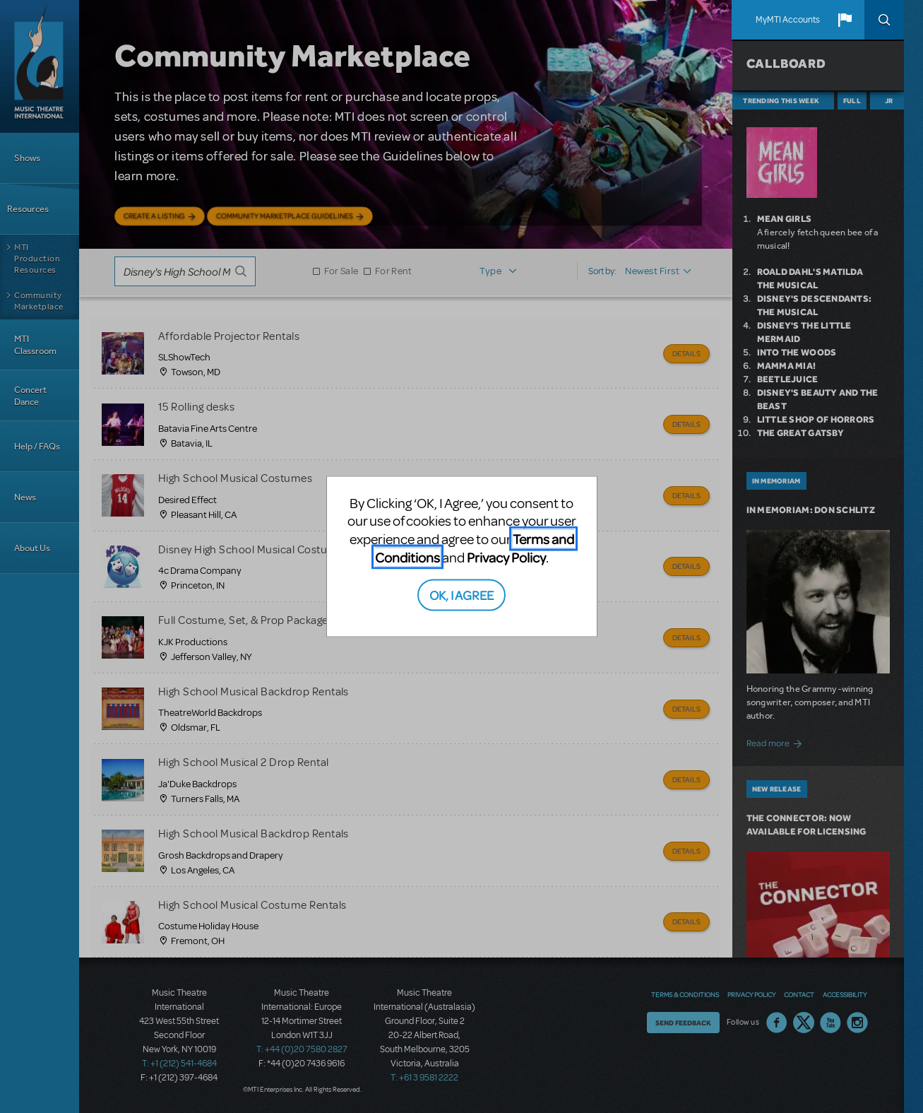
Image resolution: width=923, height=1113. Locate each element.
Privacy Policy (506, 556)
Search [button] (884, 20)
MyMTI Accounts (788, 19)
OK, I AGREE (461, 595)
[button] (844, 20)
